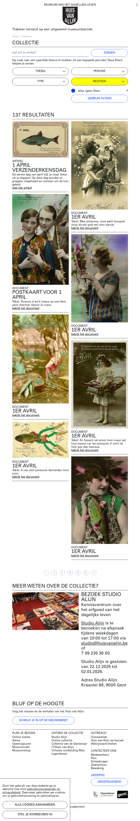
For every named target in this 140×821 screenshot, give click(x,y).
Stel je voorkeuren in (35, 814)
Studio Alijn (92, 623)
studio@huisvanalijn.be (104, 643)
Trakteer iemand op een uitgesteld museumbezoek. (52, 29)
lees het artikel (22, 188)
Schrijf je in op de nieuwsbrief (43, 720)
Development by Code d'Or (30, 815)
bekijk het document (84, 228)
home (15, 36)
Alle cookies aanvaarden (35, 804)
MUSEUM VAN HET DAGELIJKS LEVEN (70, 5)
